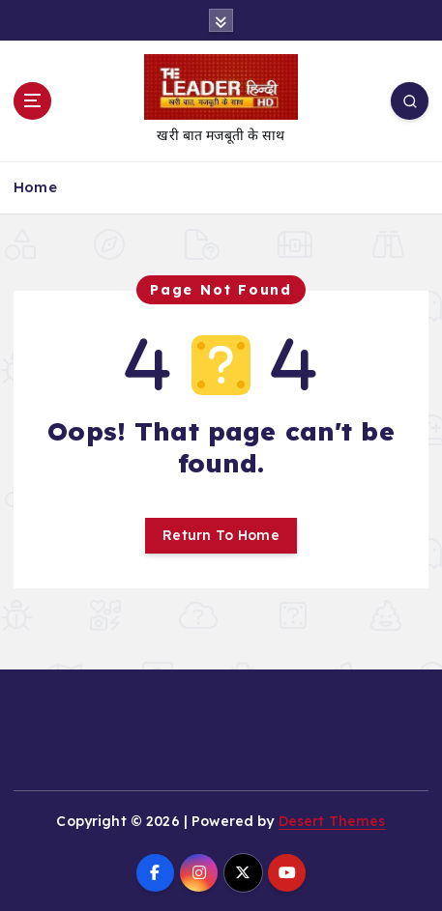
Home (35, 187)
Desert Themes (332, 821)
